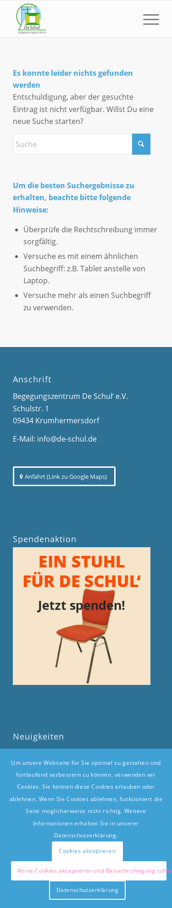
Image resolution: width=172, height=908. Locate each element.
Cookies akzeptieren (87, 851)
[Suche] (81, 144)
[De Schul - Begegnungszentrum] (71, 18)
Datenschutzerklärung (87, 890)
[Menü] (146, 18)
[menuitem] (146, 18)
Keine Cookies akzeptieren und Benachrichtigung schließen (92, 870)
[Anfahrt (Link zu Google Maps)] (64, 476)
